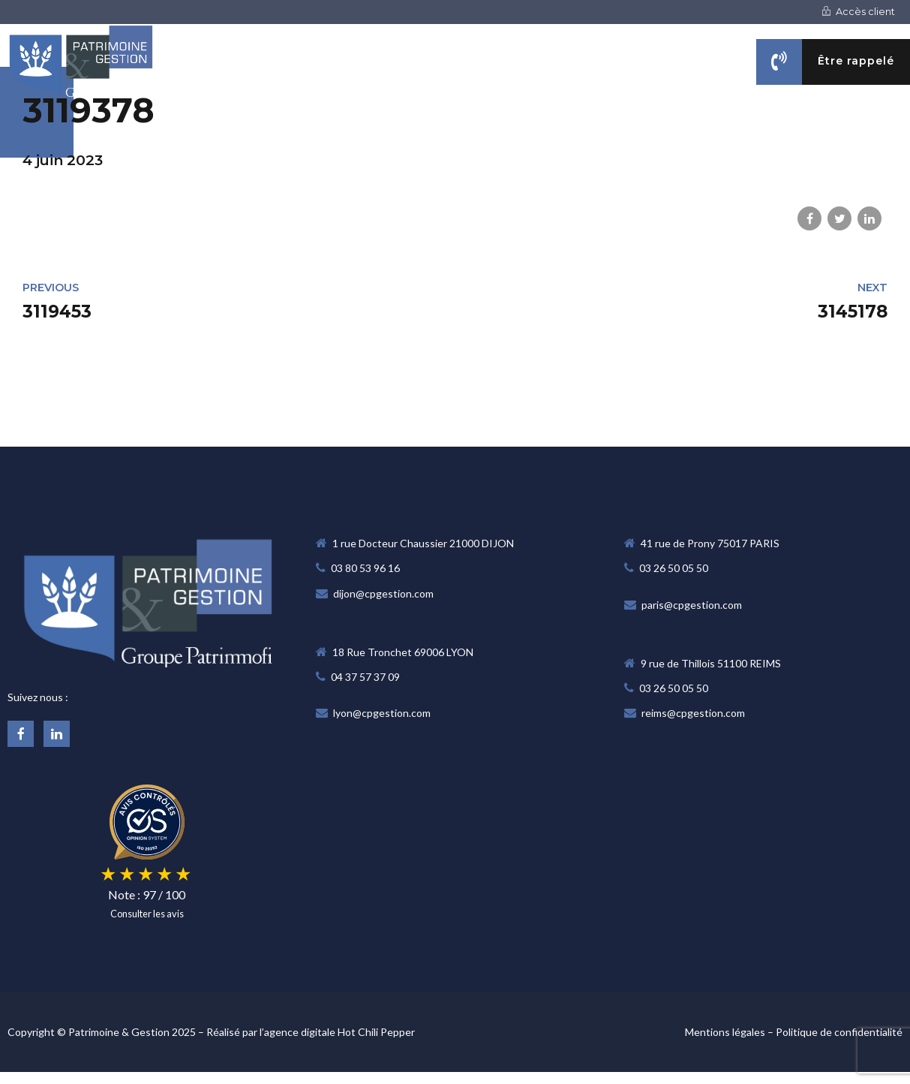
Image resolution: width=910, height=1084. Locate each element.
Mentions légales (725, 1031)
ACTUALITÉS (783, 136)
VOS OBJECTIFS (668, 136)
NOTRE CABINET (430, 136)
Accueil (323, 136)
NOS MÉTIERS (549, 136)
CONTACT (882, 136)
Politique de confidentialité (839, 1031)
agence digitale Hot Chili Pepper (339, 1031)
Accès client (858, 11)
